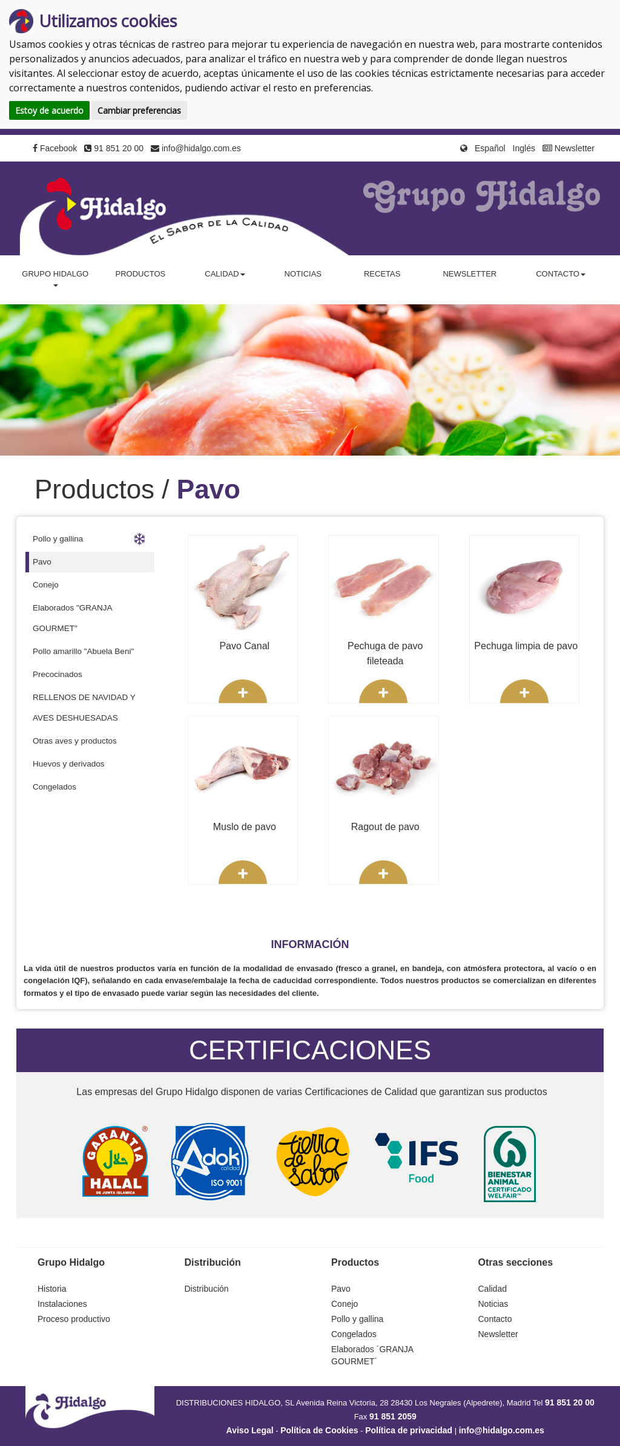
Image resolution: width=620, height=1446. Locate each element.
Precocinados (57, 674)
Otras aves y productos (75, 740)
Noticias (303, 273)
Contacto (495, 1319)
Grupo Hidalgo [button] (55, 278)
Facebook (55, 148)
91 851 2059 (393, 1416)
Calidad (492, 1289)
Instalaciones (62, 1304)
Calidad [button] (225, 273)
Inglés (524, 148)
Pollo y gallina (89, 539)
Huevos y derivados (69, 763)
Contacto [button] (560, 273)
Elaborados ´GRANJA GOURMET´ (372, 1355)
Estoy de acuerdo (49, 110)
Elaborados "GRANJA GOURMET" (73, 618)
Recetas (382, 273)
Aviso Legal (250, 1430)
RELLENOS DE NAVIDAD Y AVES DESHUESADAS (84, 707)
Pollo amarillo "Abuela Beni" (83, 651)
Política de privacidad (408, 1430)
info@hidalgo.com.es (196, 148)
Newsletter (568, 148)
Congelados (54, 786)
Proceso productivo (74, 1319)
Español (490, 148)
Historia (52, 1289)
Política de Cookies (319, 1430)
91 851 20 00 (113, 148)
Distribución (207, 1289)
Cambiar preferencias (139, 110)
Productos (140, 273)
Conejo (46, 584)
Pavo (42, 561)
